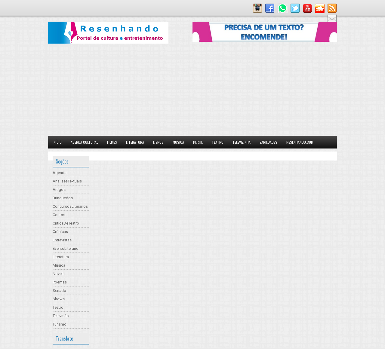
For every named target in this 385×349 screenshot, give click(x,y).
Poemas (60, 282)
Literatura (135, 142)
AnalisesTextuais (67, 181)
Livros (158, 142)
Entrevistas (62, 240)
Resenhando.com (299, 142)
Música (178, 142)
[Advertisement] (192, 91)
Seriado (59, 290)
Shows (59, 299)
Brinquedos (63, 198)
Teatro (217, 142)
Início (57, 142)
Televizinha (242, 142)
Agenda (59, 172)
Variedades (268, 142)
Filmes (112, 142)
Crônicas (60, 231)
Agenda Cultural (84, 142)
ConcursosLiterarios (70, 206)
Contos (59, 215)
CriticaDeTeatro (66, 223)
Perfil (198, 142)
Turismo (59, 324)
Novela (59, 273)
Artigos (59, 189)
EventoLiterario (66, 248)
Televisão (61, 316)
